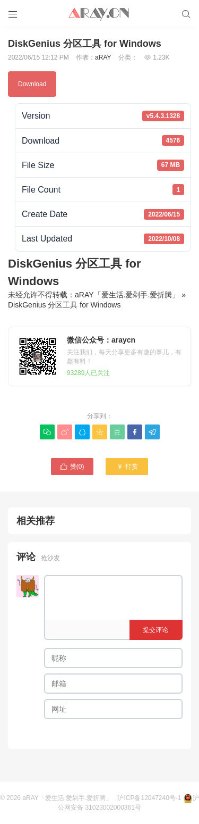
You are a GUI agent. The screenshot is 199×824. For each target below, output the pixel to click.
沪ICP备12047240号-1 (149, 798)
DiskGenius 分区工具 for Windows (64, 305)
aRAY (103, 57)
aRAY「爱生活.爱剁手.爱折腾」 (127, 294)
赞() (72, 466)
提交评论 (155, 630)
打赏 (127, 466)
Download (32, 84)
